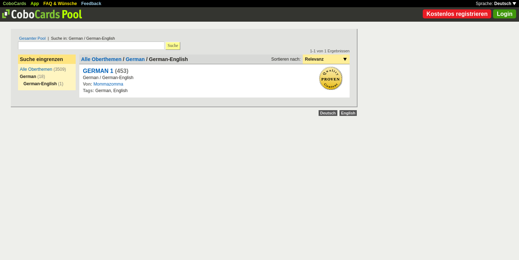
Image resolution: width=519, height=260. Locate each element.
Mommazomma (108, 84)
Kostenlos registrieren (457, 14)
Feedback (91, 3)
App (35, 3)
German (135, 59)
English (348, 113)
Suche (173, 45)
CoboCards (14, 3)
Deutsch (505, 3)
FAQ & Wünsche (60, 3)
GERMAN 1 (98, 71)
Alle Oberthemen (36, 69)
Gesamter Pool (32, 38)
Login (505, 14)
